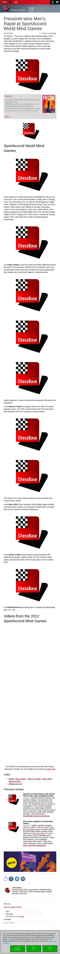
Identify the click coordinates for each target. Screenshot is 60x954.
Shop (4, 2)
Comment (7, 919)
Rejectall (34, 948)
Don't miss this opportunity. (34, 845)
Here (9, 939)
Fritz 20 (8, 96)
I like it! (44, 33)
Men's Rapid (21, 779)
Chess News (18, 10)
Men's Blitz (47, 779)
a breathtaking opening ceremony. (36, 815)
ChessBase (17, 888)
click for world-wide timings (38, 828)
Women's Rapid (34, 779)
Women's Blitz (15, 781)
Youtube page (50, 769)
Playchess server (38, 833)
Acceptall (50, 948)
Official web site (15, 784)
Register (21, 916)
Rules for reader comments (13, 907)
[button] (16, 2)
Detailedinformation (17, 948)
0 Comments (52, 33)
